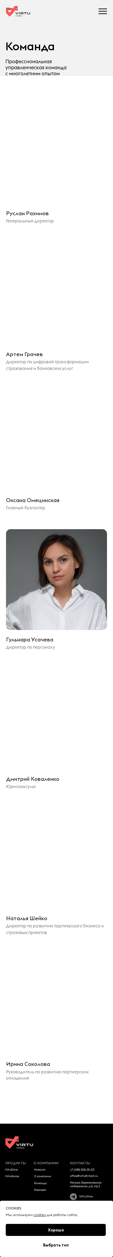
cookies (39, 1215)
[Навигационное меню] (103, 11)
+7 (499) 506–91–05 (82, 1169)
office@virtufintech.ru (84, 1176)
